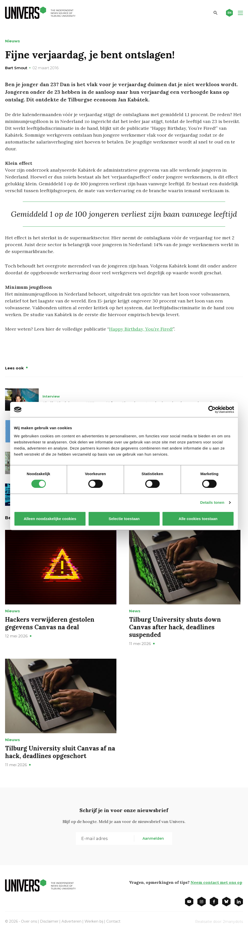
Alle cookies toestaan (198, 518)
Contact (113, 921)
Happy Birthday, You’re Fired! (141, 329)
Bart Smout (16, 67)
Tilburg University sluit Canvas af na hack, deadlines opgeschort (60, 752)
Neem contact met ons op (216, 882)
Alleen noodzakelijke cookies (50, 518)
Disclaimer (49, 921)
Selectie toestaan (124, 518)
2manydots (233, 921)
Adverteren (71, 921)
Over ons (29, 921)
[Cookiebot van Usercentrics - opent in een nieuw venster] (212, 409)
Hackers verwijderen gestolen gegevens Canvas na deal (49, 623)
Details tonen (212, 502)
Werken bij (94, 921)
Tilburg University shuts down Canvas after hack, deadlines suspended (175, 627)
